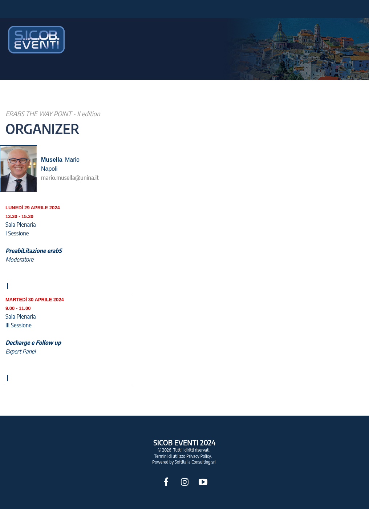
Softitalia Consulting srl (195, 462)
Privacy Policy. (199, 456)
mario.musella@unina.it (70, 177)
